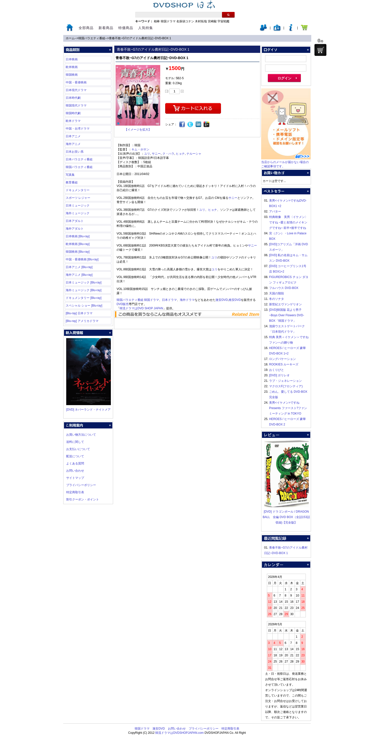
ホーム (70, 38)
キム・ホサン (140, 149)
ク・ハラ (168, 153)
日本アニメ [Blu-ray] (79, 267)
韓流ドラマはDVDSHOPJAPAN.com (179, 733)
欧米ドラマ (73, 121)
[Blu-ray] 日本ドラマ (79, 313)
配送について (75, 456)
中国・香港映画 (76, 82)
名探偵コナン (185, 21)
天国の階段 (276, 293)
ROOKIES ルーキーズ (283, 364)
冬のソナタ (276, 299)
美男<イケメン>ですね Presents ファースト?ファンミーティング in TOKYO (288, 408)
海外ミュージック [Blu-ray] (83, 290)
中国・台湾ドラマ (78, 128)
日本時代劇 (73, 98)
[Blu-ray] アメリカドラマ (82, 321)
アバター (275, 211)
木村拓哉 (201, 21)
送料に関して (75, 442)
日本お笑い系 (75, 151)
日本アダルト (75, 221)
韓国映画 (72, 74)
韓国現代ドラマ (76, 105)
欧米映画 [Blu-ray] (78, 244)
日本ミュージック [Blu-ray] (83, 282)
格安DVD (235, 300)
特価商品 (125, 28)
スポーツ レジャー (78, 198)
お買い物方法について (81, 434)
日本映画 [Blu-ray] (78, 236)
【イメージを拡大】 (138, 129)
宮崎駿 (212, 21)
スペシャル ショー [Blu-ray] (84, 305)
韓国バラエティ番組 (91, 38)
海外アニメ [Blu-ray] (79, 275)
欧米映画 (72, 67)
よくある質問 (75, 463)
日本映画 (72, 59)
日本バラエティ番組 (79, 159)
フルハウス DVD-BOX (283, 288)
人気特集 (145, 28)
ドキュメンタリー (78, 190)
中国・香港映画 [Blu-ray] (82, 259)
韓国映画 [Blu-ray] (78, 251)
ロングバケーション (282, 359)
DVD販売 (123, 304)
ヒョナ (180, 153)
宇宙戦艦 (223, 21)
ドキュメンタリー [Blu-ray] (83, 298)
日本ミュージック (78, 205)
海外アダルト (75, 228)
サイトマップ (75, 478)
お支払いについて (78, 449)
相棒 (157, 21)
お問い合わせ (75, 470)
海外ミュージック (78, 213)
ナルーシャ (194, 153)
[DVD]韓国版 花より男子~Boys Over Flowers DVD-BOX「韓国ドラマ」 (286, 315)
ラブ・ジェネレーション (285, 381)
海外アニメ (73, 144)
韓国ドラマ (168, 21)
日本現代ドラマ (76, 90)
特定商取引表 (75, 492)
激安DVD (222, 300)
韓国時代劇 (73, 113)
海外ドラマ (187, 300)
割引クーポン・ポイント (82, 499)
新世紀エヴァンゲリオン (285, 304)
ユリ (147, 153)
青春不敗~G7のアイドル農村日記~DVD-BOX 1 (140, 38)
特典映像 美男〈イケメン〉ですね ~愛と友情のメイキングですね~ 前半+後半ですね (288, 222)
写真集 (70, 174)
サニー (156, 153)
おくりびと (276, 370)
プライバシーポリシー (81, 485)
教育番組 (72, 182)
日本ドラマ (169, 300)
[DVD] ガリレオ (279, 375)
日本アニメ (73, 136)
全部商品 (86, 28)
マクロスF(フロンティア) (286, 386)
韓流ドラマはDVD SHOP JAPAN (141, 308)
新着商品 (105, 28)
